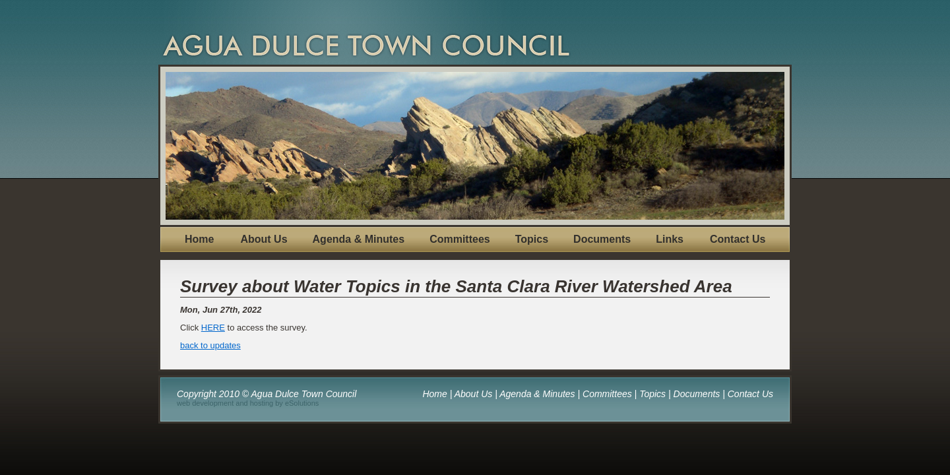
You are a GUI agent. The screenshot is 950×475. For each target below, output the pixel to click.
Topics (531, 239)
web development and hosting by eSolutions (248, 403)
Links (669, 239)
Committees (459, 239)
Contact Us (737, 239)
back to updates (210, 345)
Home (199, 239)
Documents (602, 239)
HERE (213, 327)
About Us (263, 239)
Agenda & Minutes (359, 239)
